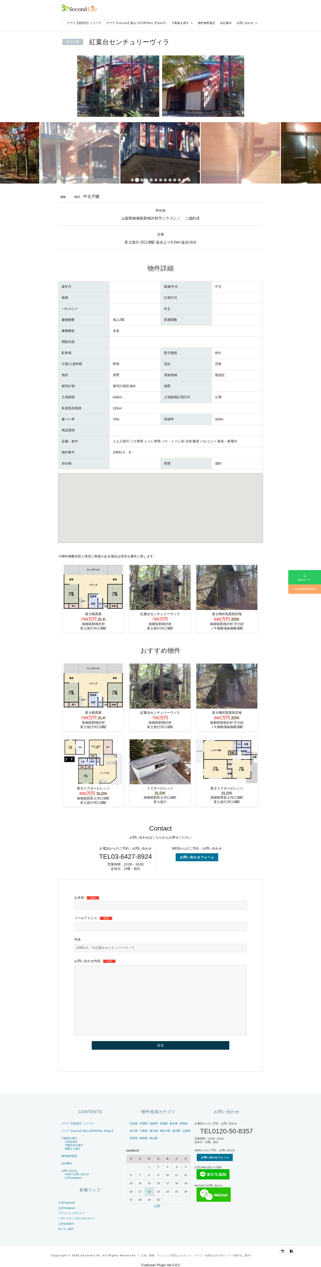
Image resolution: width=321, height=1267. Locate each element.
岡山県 (154, 1138)
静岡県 (144, 1138)
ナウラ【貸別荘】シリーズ (84, 23)
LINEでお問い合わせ (77, 1174)
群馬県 (184, 1123)
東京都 (154, 1130)
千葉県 (144, 1130)
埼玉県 (134, 1130)
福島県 (154, 1123)
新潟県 (176, 1130)
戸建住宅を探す (74, 1145)
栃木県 (174, 1123)
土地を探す (71, 1141)
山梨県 (186, 1130)
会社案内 (226, 23)
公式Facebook (66, 1202)
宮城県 (144, 1123)
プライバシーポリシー (71, 1213)
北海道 (134, 1123)
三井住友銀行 (66, 1223)
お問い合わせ (245, 23)
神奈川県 (165, 1130)
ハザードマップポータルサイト (76, 1218)
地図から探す (73, 1148)
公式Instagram (73, 1177)
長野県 (134, 1138)
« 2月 (157, 1205)
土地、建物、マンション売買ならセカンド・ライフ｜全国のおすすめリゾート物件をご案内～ (197, 1255)
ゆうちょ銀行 (66, 1228)
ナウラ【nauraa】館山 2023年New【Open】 (136, 23)
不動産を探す (180, 23)
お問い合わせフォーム (197, 857)
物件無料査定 (206, 23)
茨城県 (164, 1123)
